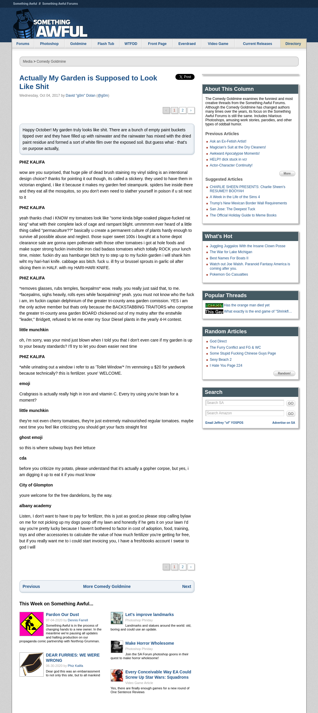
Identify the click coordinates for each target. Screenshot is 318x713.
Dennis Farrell (78, 620)
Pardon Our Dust (62, 614)
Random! (284, 373)
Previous (31, 586)
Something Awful (25, 3)
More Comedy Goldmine (107, 586)
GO (291, 403)
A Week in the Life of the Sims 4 (235, 197)
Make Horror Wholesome (149, 643)
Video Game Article (139, 683)
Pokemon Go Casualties (229, 274)
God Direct (218, 341)
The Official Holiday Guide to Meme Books (243, 215)
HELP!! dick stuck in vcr (228, 159)
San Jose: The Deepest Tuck (232, 209)
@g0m (102, 95)
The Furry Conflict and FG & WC (235, 347)
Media (28, 61)
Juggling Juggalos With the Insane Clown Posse (248, 246)
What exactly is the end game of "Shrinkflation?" (259, 311)
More (287, 173)
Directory (293, 44)
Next (186, 586)
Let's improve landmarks (149, 614)
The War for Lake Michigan (231, 252)
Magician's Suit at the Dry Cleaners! (238, 147)
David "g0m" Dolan (81, 95)
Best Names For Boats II (229, 258)
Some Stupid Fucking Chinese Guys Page (243, 353)
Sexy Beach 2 (221, 360)
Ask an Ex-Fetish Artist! (228, 141)
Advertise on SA (283, 422)
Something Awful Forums (60, 3)
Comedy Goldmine (51, 61)
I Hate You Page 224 (226, 365)
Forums (22, 44)
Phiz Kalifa (75, 665)
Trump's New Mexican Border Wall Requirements (248, 203)
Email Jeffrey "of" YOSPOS (225, 422)
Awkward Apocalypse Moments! (235, 153)
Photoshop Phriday (139, 620)
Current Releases (257, 44)
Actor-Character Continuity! (231, 165)
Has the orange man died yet (247, 305)
